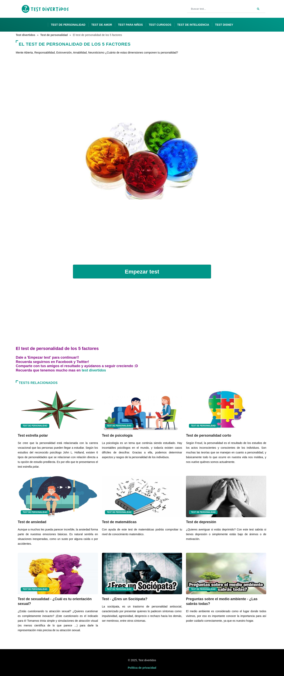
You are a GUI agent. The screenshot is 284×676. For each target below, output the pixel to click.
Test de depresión (201, 522)
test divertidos (94, 370)
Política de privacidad (142, 667)
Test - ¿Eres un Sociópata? (125, 599)
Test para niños (130, 24)
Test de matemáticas (119, 522)
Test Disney (224, 24)
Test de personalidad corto (208, 435)
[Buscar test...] (226, 9)
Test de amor (101, 24)
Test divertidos (25, 35)
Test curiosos (160, 24)
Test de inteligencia (193, 24)
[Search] (258, 8)
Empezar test (142, 272)
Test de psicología (117, 435)
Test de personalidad (68, 24)
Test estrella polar (33, 435)
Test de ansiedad (32, 522)
